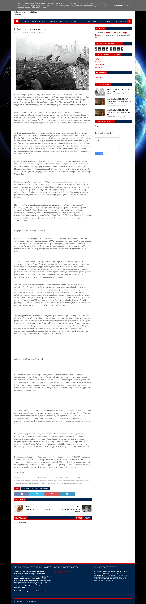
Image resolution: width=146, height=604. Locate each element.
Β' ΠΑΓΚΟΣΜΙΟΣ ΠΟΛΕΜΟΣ (30, 488)
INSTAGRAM (99, 64)
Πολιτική (53, 21)
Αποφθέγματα (120, 21)
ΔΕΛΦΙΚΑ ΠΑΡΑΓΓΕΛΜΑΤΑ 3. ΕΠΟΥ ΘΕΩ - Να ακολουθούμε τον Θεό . (118, 112)
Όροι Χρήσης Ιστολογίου (62, 572)
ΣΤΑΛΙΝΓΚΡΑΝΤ (44, 488)
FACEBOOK (99, 67)
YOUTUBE (98, 62)
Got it (127, 6)
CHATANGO (99, 77)
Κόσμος (63, 21)
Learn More (118, 6)
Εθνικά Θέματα (38, 21)
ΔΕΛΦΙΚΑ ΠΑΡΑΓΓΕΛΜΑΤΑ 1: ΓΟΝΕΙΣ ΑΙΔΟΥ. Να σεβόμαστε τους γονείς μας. (119, 101)
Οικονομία (75, 21)
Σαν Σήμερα (105, 21)
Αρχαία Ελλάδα (90, 21)
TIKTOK (97, 59)
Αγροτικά (25, 21)
